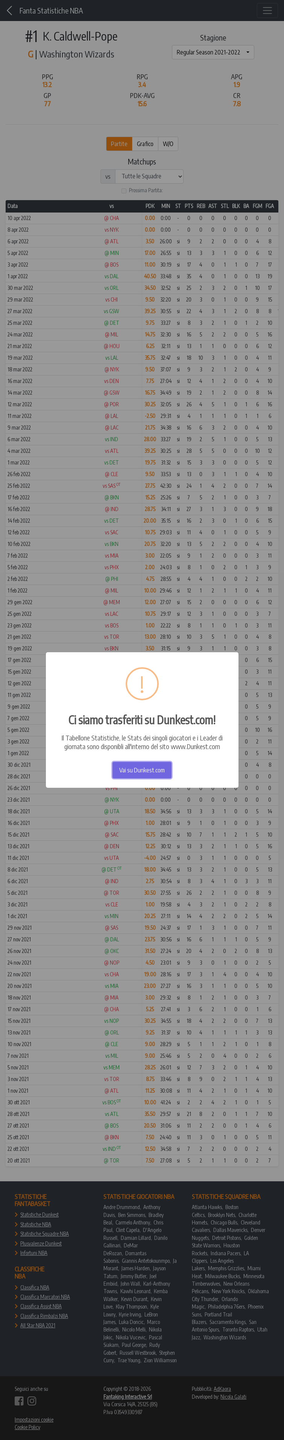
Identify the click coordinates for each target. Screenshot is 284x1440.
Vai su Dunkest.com (142, 770)
